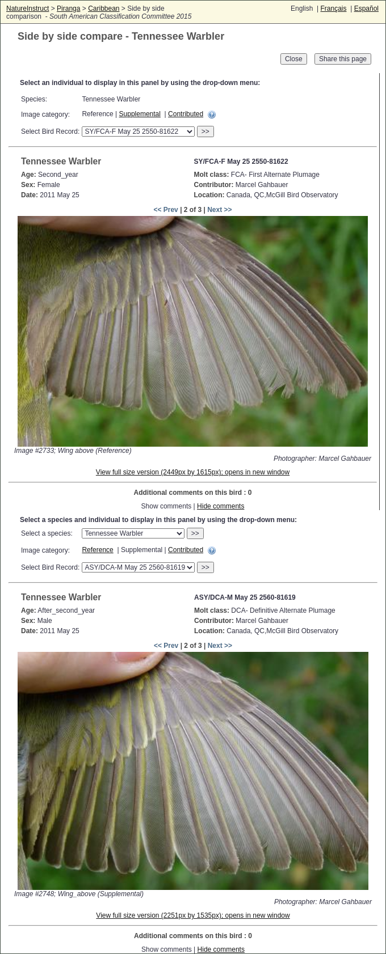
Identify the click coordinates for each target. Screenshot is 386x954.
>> (205, 131)
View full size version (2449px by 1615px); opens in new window (193, 472)
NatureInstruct (27, 8)
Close (294, 59)
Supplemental (140, 114)
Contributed (185, 114)
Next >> (219, 210)
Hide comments (220, 506)
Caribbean (103, 8)
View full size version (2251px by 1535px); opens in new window (193, 915)
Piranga (68, 8)
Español (366, 8)
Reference (97, 550)
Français (333, 8)
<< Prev (165, 210)
